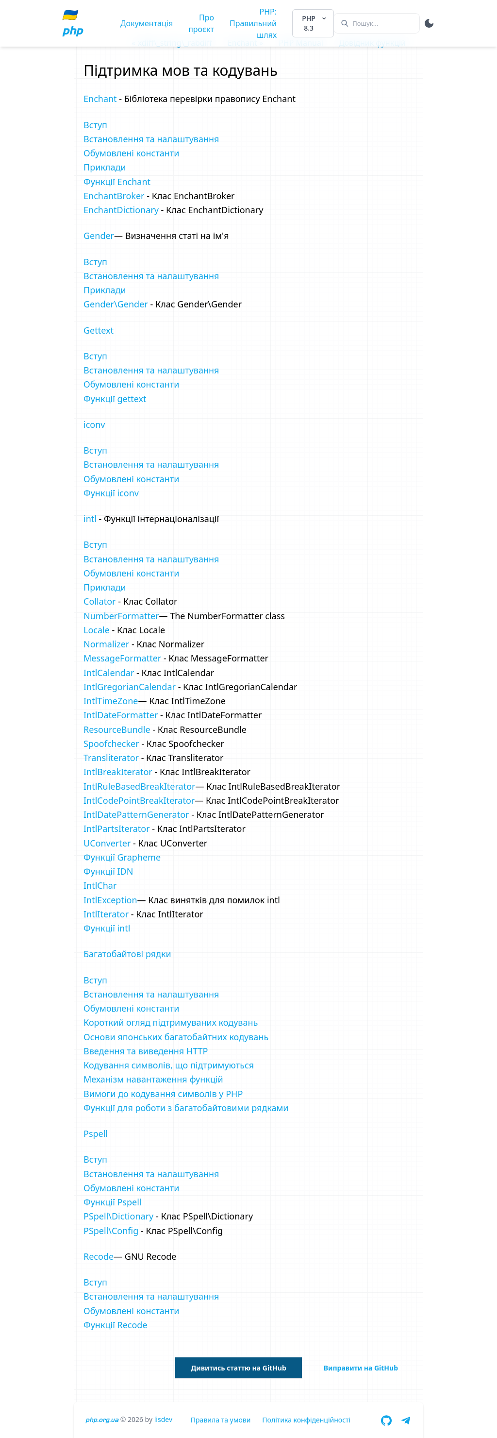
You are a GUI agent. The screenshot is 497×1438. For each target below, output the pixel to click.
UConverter (107, 843)
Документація (146, 23)
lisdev (163, 1419)
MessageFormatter (122, 658)
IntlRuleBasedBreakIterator (139, 786)
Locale (96, 630)
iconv (94, 424)
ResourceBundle (116, 729)
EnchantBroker (113, 196)
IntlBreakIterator (117, 772)
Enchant (100, 98)
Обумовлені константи (131, 153)
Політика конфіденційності (306, 1419)
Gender (98, 235)
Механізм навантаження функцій (153, 1079)
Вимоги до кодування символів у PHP (163, 1094)
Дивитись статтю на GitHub (238, 1367)
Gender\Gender (115, 304)
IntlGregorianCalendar (129, 687)
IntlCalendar (108, 672)
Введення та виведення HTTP (145, 1051)
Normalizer (106, 644)
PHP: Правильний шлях (253, 23)
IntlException (110, 900)
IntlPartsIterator (116, 828)
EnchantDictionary (121, 210)
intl (90, 518)
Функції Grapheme (122, 857)
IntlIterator (106, 914)
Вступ (95, 125)
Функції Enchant (116, 181)
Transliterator (111, 757)
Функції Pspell (112, 1202)
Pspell (95, 1133)
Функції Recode (115, 1325)
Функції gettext (115, 399)
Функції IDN (108, 871)
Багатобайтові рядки (127, 954)
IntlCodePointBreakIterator (139, 800)
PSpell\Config (110, 1230)
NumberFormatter (121, 616)
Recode (98, 1256)
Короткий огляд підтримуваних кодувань (170, 1022)
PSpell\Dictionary (118, 1216)
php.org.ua (101, 1420)
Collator (99, 601)
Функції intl (106, 928)
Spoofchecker (111, 743)
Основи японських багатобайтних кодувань (175, 1037)
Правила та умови (221, 1419)
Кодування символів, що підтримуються (168, 1065)
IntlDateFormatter (120, 715)
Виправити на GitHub (361, 1367)
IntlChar (99, 885)
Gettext (98, 330)
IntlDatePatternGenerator (136, 814)
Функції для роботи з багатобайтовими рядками (186, 1108)
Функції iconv (111, 493)
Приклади (104, 167)
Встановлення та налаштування (151, 139)
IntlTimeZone (110, 701)
